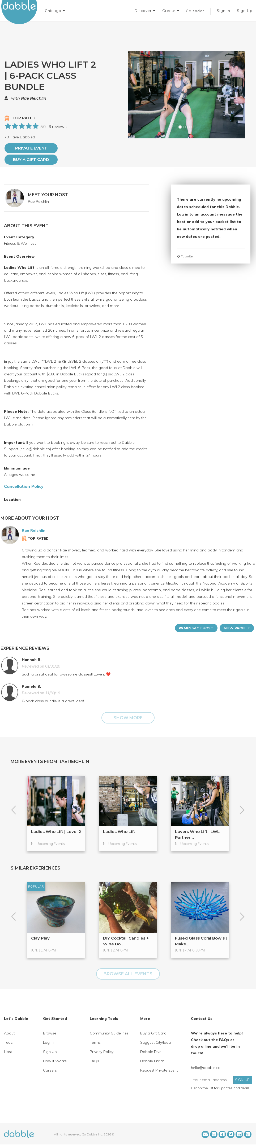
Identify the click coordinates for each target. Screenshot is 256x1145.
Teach (9, 1042)
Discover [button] (145, 10)
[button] (55, 10)
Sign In (224, 10)
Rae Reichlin (33, 98)
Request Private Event (159, 1070)
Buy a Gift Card (31, 159)
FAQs (94, 1061)
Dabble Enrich (152, 1061)
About (9, 1033)
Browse (49, 1033)
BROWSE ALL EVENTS (128, 973)
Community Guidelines (109, 1033)
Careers (50, 1070)
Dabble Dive (150, 1051)
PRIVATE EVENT (31, 148)
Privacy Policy (101, 1051)
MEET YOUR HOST (48, 194)
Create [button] (171, 10)
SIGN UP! (242, 1079)
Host (8, 1051)
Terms (95, 1042)
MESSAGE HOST (196, 628)
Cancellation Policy (24, 486)
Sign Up (245, 10)
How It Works (55, 1061)
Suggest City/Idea (155, 1042)
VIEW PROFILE (237, 628)
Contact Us (201, 1018)
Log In (48, 1042)
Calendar (195, 10)
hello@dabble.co (205, 1067)
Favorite (185, 256)
